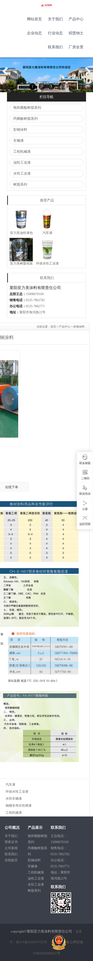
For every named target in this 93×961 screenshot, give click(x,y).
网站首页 (34, 19)
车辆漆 (18, 140)
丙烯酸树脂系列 (25, 118)
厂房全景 (76, 47)
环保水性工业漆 (17, 791)
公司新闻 (11, 848)
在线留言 (11, 860)
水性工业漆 (22, 173)
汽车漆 (10, 784)
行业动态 (55, 33)
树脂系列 (20, 184)
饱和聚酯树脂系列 (27, 108)
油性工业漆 (22, 162)
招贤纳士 (76, 33)
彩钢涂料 (20, 129)
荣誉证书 (11, 842)
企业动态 (34, 33)
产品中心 (76, 19)
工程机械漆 (22, 151)
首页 (53, 326)
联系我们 (55, 47)
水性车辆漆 (14, 798)
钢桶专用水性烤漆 (19, 805)
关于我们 (55, 19)
